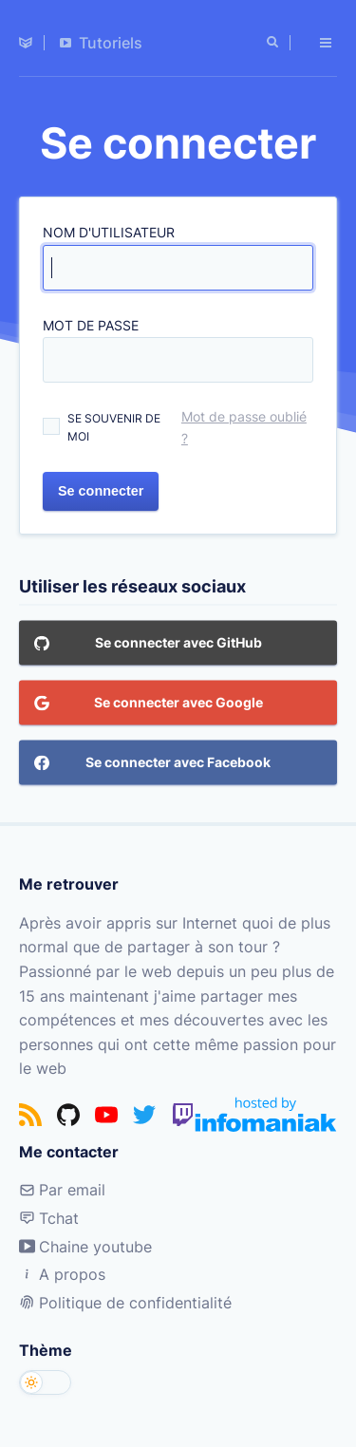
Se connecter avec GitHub (148, 644)
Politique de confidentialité (125, 1302)
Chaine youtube (85, 1246)
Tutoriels (101, 42)
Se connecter (100, 491)
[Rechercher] (274, 42)
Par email (62, 1189)
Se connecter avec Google (148, 704)
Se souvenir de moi (113, 427)
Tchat (49, 1218)
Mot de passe (91, 325)
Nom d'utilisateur (109, 232)
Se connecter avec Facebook (152, 764)
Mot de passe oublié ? (244, 427)
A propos (62, 1274)
